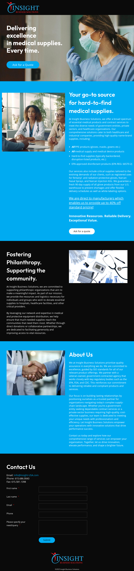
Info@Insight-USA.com (26, 475)
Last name (13, 496)
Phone (10, 513)
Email (10, 505)
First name (13, 488)
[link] (98, 251)
